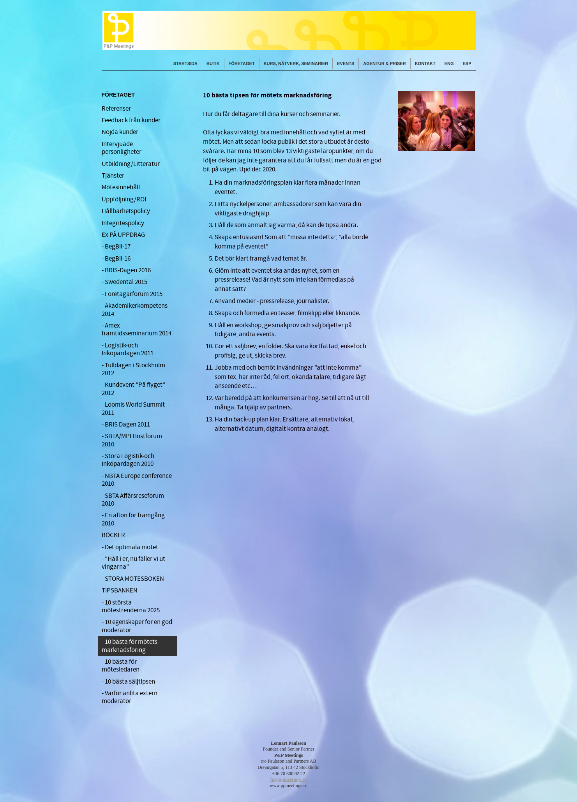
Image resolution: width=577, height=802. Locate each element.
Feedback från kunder (131, 120)
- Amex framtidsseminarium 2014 (136, 329)
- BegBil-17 (116, 246)
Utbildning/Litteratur (131, 164)
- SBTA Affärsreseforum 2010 (133, 500)
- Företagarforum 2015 (132, 294)
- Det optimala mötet (130, 547)
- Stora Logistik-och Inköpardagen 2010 (128, 460)
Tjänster (113, 175)
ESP (466, 63)
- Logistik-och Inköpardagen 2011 (128, 349)
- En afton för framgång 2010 (133, 519)
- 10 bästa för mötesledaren (120, 665)
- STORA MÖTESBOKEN (133, 579)
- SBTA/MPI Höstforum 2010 (132, 440)
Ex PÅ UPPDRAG (123, 235)
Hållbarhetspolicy (126, 211)
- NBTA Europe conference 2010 (137, 480)
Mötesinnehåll (121, 187)
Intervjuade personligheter (121, 148)
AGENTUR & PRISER (384, 63)
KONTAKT (425, 63)
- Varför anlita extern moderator (129, 697)
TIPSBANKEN (120, 590)
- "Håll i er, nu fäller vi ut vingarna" (133, 563)
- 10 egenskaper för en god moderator (137, 626)
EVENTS (345, 63)
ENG (449, 63)
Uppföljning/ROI (124, 199)
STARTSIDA (185, 63)
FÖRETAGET (242, 63)
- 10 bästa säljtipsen (128, 681)
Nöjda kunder (120, 132)
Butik (213, 63)
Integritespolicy (123, 223)
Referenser (116, 108)
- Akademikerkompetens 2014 (135, 309)
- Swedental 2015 (124, 282)
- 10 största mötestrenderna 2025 (131, 606)
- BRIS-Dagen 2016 (126, 270)
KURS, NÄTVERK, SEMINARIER (296, 63)
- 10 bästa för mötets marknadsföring (129, 646)
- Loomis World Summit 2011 (133, 408)
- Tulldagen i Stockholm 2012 (133, 369)
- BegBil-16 (116, 258)
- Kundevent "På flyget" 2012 (133, 389)
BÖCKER (113, 535)
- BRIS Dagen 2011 (126, 424)
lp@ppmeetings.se (288, 779)
